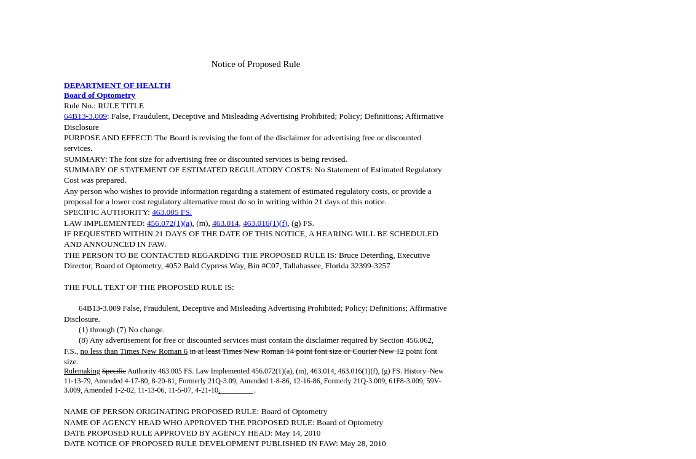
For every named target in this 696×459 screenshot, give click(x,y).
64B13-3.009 (85, 116)
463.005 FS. (172, 212)
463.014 (225, 223)
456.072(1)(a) (169, 223)
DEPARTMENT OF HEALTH (117, 85)
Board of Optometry (99, 95)
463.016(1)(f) (265, 223)
